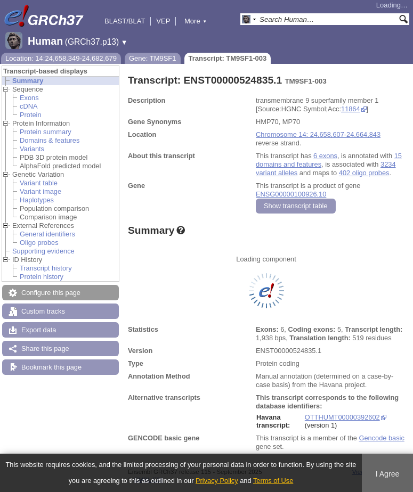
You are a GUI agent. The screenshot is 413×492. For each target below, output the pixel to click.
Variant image (40, 191)
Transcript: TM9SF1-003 (228, 58)
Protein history (41, 277)
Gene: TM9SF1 (152, 58)
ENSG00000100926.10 (291, 194)
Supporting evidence (43, 251)
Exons (29, 98)
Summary (27, 81)
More (195, 21)
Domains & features (49, 140)
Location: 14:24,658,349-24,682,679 (61, 58)
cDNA (28, 106)
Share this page (45, 348)
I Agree (388, 474)
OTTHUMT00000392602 (342, 417)
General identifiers (47, 234)
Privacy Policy (217, 481)
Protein (31, 115)
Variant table (39, 183)
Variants (32, 149)
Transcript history (46, 268)
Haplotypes (37, 200)
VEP (163, 21)
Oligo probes (39, 243)
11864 (350, 109)
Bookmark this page (51, 367)
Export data (38, 330)
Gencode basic (381, 438)
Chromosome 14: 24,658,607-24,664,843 (318, 134)
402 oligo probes (364, 173)
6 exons (325, 156)
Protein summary (45, 132)
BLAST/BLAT (124, 21)
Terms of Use (273, 481)
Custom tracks (43, 311)
